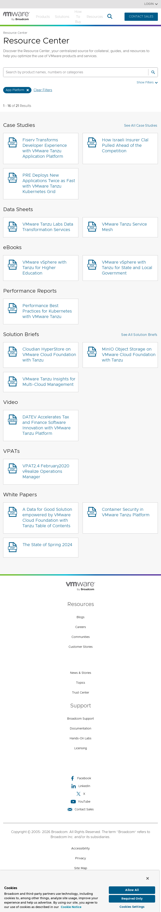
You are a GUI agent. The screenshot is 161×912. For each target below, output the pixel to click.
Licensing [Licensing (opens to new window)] (80, 748)
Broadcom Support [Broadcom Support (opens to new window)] (80, 718)
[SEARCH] (71, 72)
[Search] (153, 72)
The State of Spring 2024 (47, 545)
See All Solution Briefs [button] (139, 334)
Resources (95, 16)
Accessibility (80, 848)
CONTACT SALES (141, 16)
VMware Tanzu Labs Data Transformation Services (47, 227)
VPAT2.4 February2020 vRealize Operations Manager (45, 471)
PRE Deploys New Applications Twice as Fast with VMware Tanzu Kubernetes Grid (48, 183)
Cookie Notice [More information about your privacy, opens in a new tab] (71, 906)
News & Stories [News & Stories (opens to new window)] (80, 673)
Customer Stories (81, 646)
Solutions (62, 16)
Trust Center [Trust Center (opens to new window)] (80, 692)
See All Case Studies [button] (140, 125)
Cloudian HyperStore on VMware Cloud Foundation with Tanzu (49, 354)
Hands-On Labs (80, 738)
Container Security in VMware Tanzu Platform (125, 512)
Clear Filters (43, 90)
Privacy (80, 858)
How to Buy (78, 17)
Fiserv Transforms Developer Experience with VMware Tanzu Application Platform (44, 148)
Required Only (132, 897)
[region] (79, 890)
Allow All (132, 889)
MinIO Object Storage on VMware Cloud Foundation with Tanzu (129, 354)
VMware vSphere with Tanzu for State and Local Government (127, 267)
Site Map (80, 868)
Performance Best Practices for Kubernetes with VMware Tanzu (47, 311)
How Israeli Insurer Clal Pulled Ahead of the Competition (125, 145)
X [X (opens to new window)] (80, 793)
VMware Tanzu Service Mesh (124, 227)
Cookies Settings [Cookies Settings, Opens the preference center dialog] (131, 906)
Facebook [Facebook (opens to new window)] (80, 778)
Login (151, 4)
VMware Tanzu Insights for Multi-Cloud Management (48, 382)
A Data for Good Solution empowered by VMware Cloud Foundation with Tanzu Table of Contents (47, 517)
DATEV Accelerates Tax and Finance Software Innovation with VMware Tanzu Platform (46, 425)
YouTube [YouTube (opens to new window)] (80, 801)
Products (43, 16)
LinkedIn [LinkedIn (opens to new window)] (80, 786)
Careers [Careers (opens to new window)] (80, 627)
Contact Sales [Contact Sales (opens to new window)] (80, 809)
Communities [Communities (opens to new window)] (80, 637)
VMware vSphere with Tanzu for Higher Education (44, 267)
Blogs (80, 617)
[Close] (147, 877)
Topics (80, 682)
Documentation (80, 728)
